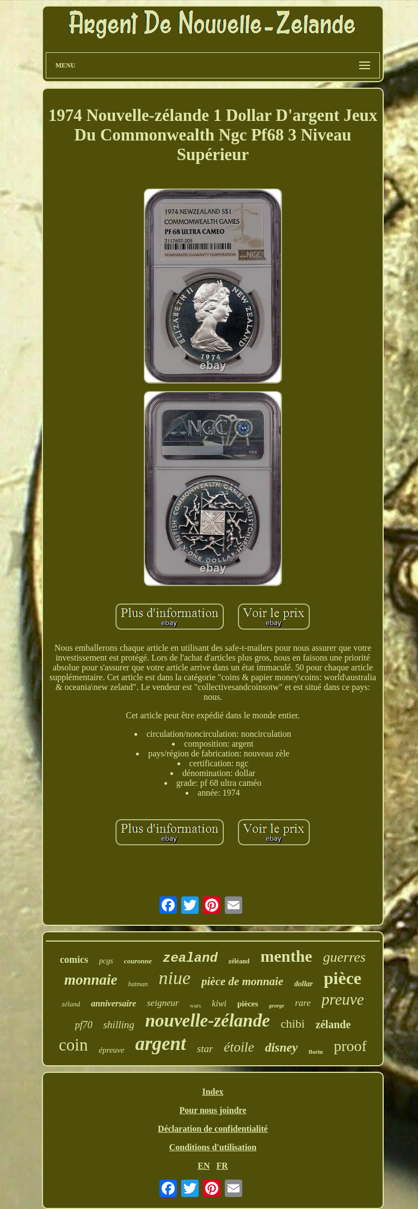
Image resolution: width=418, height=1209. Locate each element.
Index (212, 1091)
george (276, 1006)
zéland (71, 1004)
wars (195, 1005)
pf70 (84, 1024)
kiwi (219, 1003)
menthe (286, 956)
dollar (303, 984)
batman (137, 984)
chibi (293, 1023)
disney (281, 1047)
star (205, 1048)
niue (174, 978)
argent (160, 1043)
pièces (247, 1003)
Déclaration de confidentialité (213, 1128)
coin (73, 1044)
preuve (343, 999)
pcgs (106, 961)
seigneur (163, 1003)
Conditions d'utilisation (213, 1147)
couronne (138, 961)
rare (303, 1003)
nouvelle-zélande (207, 1020)
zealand (190, 958)
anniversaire (113, 1003)
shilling (118, 1024)
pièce (342, 978)
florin (316, 1051)
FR (222, 1165)
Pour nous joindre (212, 1110)
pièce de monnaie (242, 981)
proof (350, 1045)
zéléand (239, 961)
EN (204, 1165)
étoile (239, 1047)
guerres (344, 957)
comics (74, 959)
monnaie (91, 980)
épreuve (111, 1050)
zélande (333, 1024)
